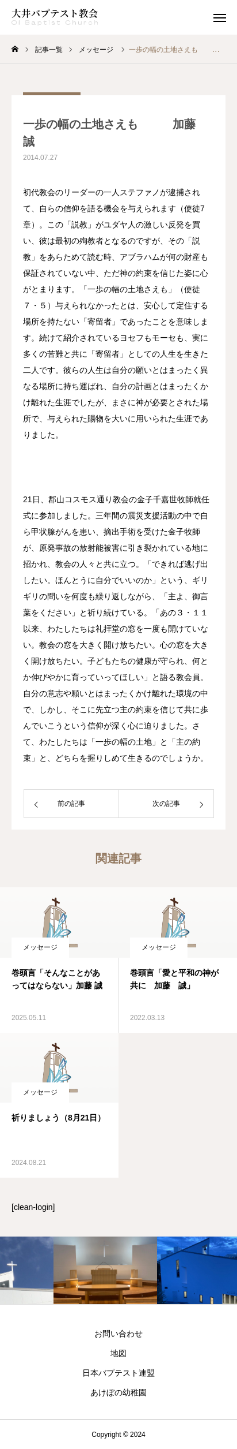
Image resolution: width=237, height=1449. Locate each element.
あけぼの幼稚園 (118, 1392)
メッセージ (40, 947)
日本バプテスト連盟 (118, 1372)
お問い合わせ (118, 1333)
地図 (118, 1353)
